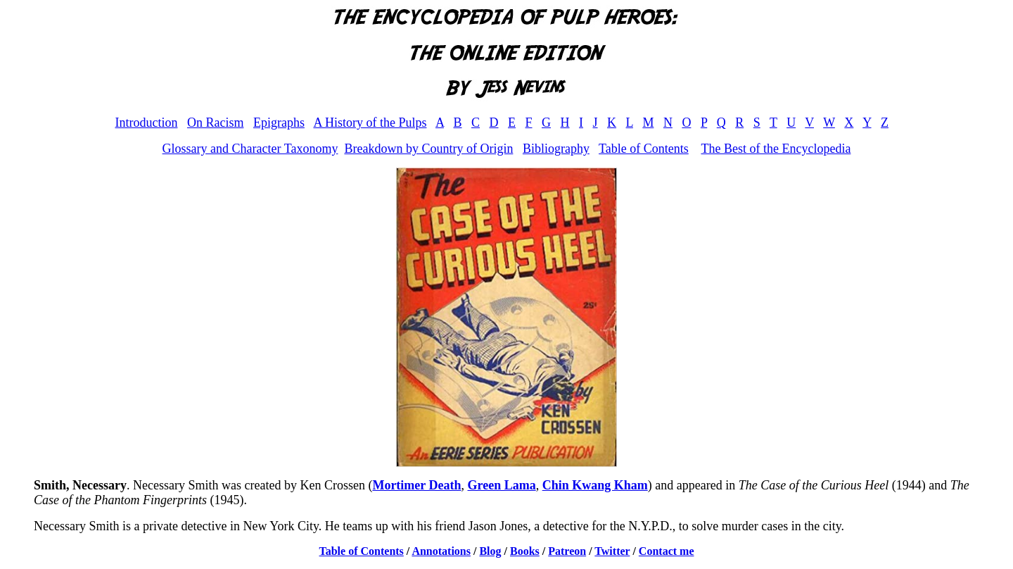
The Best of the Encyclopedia (775, 149)
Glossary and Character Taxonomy (250, 149)
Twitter (612, 551)
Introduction (146, 122)
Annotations (441, 551)
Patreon (567, 551)
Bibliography (556, 149)
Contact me (666, 551)
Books (525, 551)
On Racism (215, 122)
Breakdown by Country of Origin (428, 149)
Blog (490, 551)
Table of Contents (644, 149)
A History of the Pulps (369, 122)
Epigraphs (279, 122)
